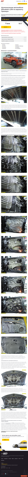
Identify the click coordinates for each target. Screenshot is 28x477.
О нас (22, 458)
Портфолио (6, 458)
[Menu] (26, 1)
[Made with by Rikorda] (4, 474)
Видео (13, 458)
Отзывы (9, 458)
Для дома (16, 458)
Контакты (2, 460)
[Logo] (2, 1)
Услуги (2, 458)
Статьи (19, 458)
